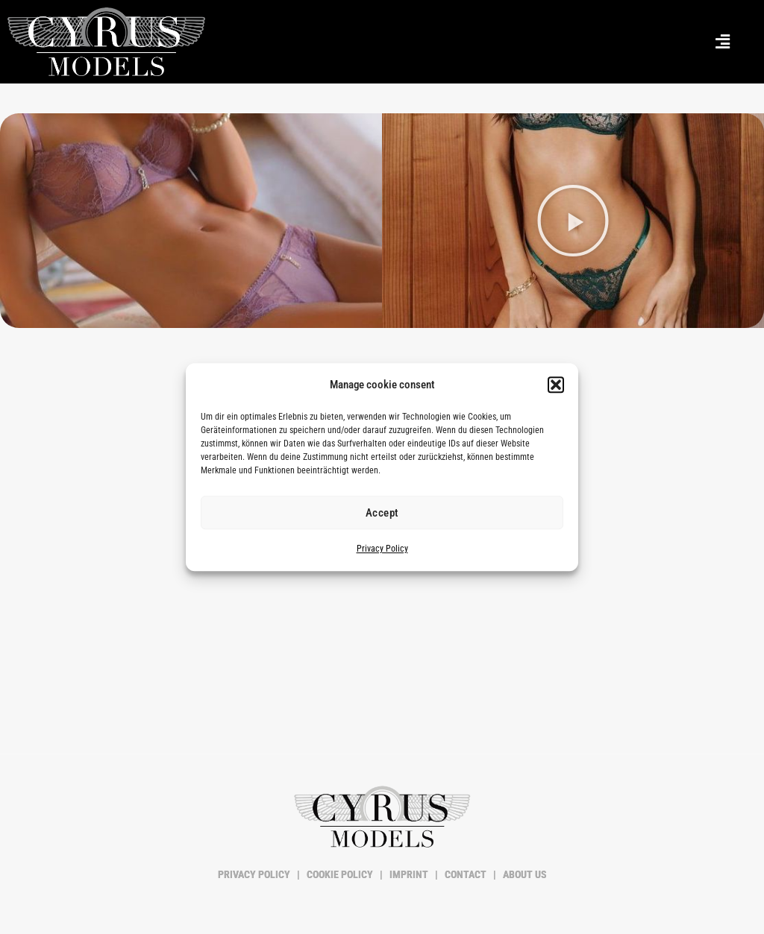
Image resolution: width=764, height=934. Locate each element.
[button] (555, 384)
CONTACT (465, 874)
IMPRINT (408, 874)
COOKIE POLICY (339, 874)
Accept (382, 513)
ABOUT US (524, 874)
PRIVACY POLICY (255, 874)
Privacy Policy (382, 549)
